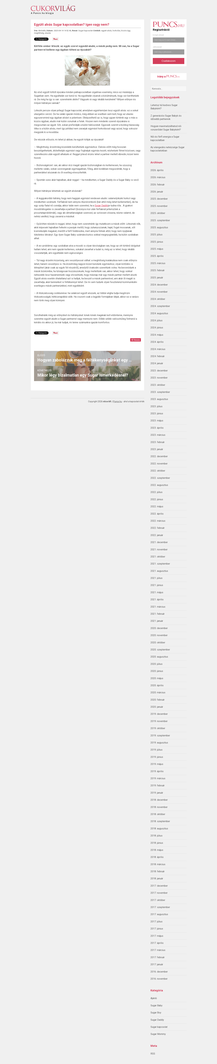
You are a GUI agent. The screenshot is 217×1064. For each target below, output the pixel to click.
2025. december (159, 198)
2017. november (159, 892)
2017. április (157, 943)
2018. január (157, 878)
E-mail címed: (158, 35)
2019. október (158, 728)
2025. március (158, 263)
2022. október (158, 470)
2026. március (158, 177)
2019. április (157, 771)
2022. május (157, 506)
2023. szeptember (160, 392)
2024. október (158, 299)
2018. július (156, 835)
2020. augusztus (159, 656)
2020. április (157, 685)
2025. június (157, 241)
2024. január (157, 363)
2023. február (158, 442)
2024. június (157, 327)
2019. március (158, 778)
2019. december (159, 714)
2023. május (157, 420)
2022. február (158, 527)
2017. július (156, 921)
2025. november (159, 206)
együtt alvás (106, 30)
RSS (153, 1053)
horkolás (116, 30)
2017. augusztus (159, 914)
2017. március (158, 950)
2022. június (157, 499)
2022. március (158, 520)
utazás (48, 33)
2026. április (157, 170)
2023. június (157, 413)
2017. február (158, 957)
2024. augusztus (159, 313)
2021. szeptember (160, 563)
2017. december (159, 885)
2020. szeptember (160, 649)
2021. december (159, 542)
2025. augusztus (159, 227)
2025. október (158, 213)
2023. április (157, 427)
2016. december (159, 971)
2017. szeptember (160, 907)
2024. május (157, 334)
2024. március (158, 349)
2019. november (159, 721)
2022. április (157, 513)
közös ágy (125, 30)
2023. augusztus (159, 399)
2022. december (159, 456)
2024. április (157, 341)
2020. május (157, 678)
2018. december (159, 799)
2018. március (158, 864)
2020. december (159, 628)
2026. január (157, 191)
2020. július (156, 664)
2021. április (157, 599)
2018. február (158, 871)
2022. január (157, 535)
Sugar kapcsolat (159, 1026)
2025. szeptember (160, 220)
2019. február (158, 785)
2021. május (157, 592)
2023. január (157, 449)
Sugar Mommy (158, 1034)
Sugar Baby (156, 1005)
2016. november (159, 978)
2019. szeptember (160, 735)
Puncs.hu (117, 401)
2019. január (157, 792)
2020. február (158, 699)
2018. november (159, 807)
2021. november (159, 549)
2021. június (157, 585)
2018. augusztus (159, 828)
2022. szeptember (160, 478)
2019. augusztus (159, 742)
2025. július (156, 234)
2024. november (159, 291)
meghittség (39, 33)
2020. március (158, 692)
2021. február (158, 613)
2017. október (158, 900)
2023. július (156, 406)
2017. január (157, 964)
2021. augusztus (159, 571)
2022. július (156, 492)
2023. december (159, 370)
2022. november (159, 463)
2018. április (157, 857)
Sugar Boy (156, 1012)
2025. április (157, 256)
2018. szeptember (160, 821)
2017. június (157, 928)
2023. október (158, 385)
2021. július (156, 578)
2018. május (157, 850)
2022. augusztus (159, 485)
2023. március (158, 434)
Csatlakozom (168, 61)
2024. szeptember (160, 306)
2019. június (157, 757)
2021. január (157, 620)
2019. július (156, 749)
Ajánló (154, 998)
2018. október (158, 814)
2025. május (157, 248)
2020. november (159, 635)
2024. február (158, 356)
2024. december (159, 284)
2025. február (158, 270)
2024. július (156, 320)
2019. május (157, 764)
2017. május (157, 935)
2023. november (159, 377)
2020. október (158, 642)
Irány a (168, 76)
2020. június (157, 671)
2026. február (158, 184)
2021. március (158, 606)
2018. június (157, 842)
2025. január (157, 277)
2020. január (157, 706)
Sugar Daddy (157, 1019)
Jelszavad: (157, 47)
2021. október (158, 556)
